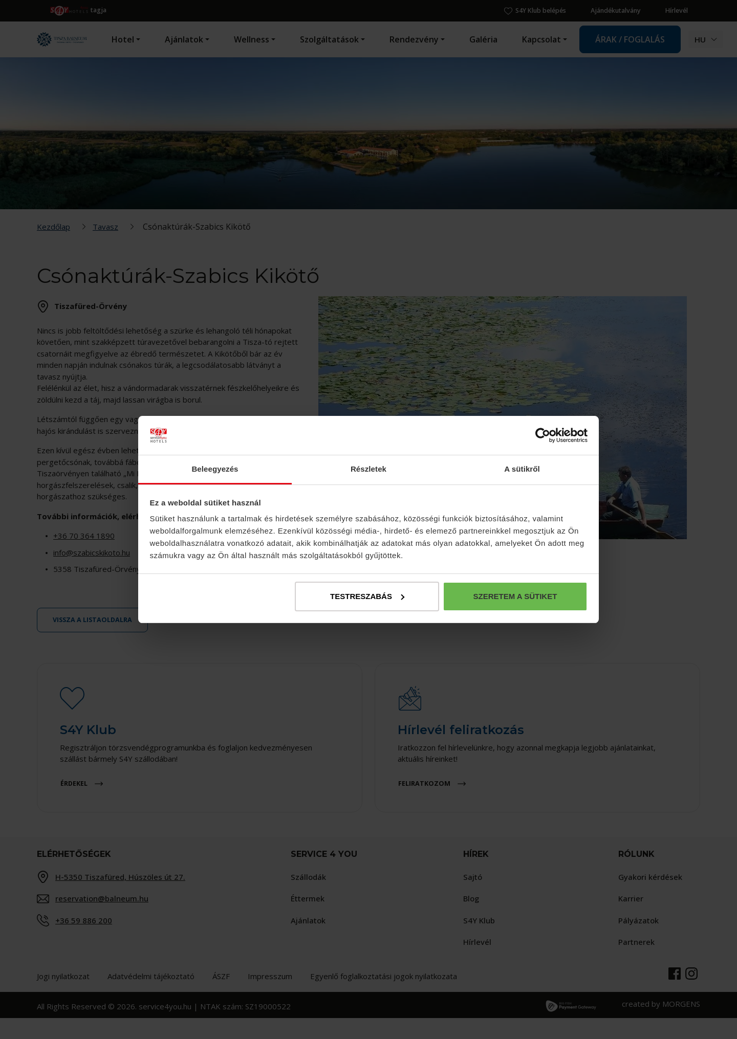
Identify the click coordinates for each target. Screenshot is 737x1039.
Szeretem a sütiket (515, 596)
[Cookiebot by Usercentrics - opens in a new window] (543, 435)
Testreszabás (367, 596)
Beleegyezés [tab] (214, 469)
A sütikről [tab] (522, 469)
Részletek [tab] (368, 469)
